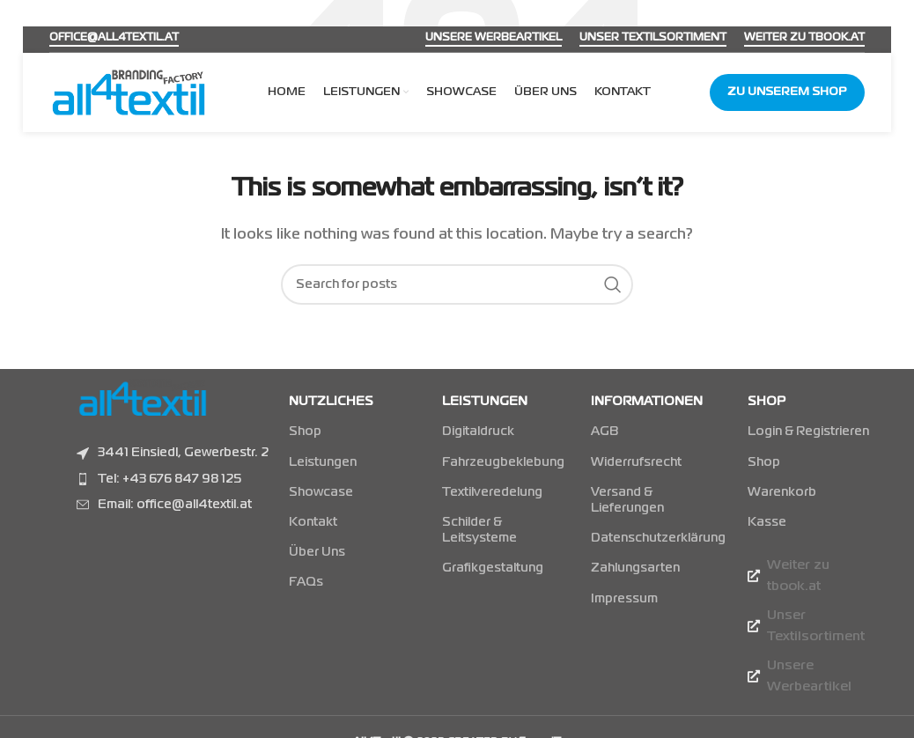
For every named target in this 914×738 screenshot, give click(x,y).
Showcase (321, 492)
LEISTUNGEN (484, 401)
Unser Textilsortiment (652, 37)
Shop (305, 431)
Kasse (767, 522)
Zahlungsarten (635, 568)
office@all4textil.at (114, 37)
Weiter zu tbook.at (804, 37)
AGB (604, 431)
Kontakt (313, 522)
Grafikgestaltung (492, 568)
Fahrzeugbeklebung (499, 462)
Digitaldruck (478, 431)
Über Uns (317, 552)
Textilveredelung (492, 492)
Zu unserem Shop (787, 92)
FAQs (306, 582)
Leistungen (323, 462)
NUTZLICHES (331, 401)
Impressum (624, 599)
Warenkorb (782, 492)
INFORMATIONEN (647, 401)
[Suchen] (457, 284)
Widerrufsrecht (636, 462)
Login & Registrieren (808, 431)
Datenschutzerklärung (651, 538)
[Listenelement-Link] (174, 479)
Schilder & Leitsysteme (479, 530)
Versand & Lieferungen (627, 500)
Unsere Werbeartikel (493, 37)
